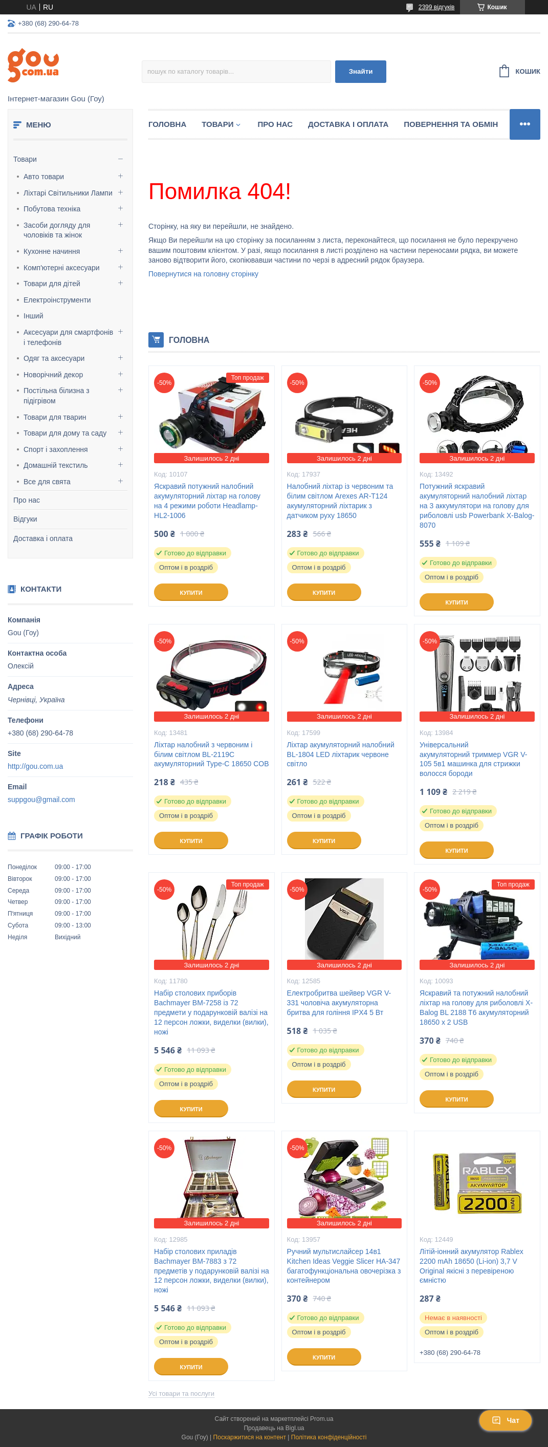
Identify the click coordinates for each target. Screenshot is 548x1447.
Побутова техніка (52, 209)
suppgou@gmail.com (41, 799)
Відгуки (25, 519)
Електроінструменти (57, 300)
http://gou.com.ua (35, 766)
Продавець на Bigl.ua (274, 1428)
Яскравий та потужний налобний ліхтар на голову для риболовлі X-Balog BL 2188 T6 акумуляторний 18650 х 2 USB (476, 1007)
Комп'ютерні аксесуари (62, 268)
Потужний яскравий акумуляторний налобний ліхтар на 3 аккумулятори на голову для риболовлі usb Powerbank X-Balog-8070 (477, 505)
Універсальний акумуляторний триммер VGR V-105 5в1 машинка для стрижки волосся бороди (473, 759)
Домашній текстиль (56, 465)
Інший (33, 316)
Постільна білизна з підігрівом (57, 395)
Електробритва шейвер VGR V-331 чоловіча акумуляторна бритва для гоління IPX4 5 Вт (339, 1003)
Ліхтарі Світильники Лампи (68, 193)
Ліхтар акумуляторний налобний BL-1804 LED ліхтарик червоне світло (340, 754)
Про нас (26, 500)
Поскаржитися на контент (249, 1437)
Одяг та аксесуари (54, 358)
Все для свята (47, 482)
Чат (505, 1420)
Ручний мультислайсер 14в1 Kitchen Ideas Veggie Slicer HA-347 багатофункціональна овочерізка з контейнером (344, 1266)
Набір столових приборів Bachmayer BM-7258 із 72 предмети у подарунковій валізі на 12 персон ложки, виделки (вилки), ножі (211, 1012)
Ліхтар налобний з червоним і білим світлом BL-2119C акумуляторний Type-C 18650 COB (211, 754)
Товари (25, 159)
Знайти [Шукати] (361, 71)
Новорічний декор (53, 375)
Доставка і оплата (43, 538)
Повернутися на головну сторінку (203, 274)
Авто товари (44, 176)
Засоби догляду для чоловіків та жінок (57, 230)
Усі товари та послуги (181, 1393)
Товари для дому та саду (65, 433)
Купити (191, 593)
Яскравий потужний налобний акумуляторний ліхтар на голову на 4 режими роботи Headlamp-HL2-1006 (207, 501)
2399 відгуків (437, 7)
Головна (167, 124)
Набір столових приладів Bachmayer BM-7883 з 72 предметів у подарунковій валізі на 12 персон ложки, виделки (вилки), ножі (211, 1270)
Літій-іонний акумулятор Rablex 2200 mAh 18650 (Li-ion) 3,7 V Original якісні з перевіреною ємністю (471, 1266)
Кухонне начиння (52, 251)
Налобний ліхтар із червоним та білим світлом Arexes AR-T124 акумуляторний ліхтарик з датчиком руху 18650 (340, 501)
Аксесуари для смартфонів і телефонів (68, 337)
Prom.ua (321, 1418)
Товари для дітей (52, 283)
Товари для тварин (55, 417)
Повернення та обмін (451, 124)
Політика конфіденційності (329, 1437)
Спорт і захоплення (56, 449)
